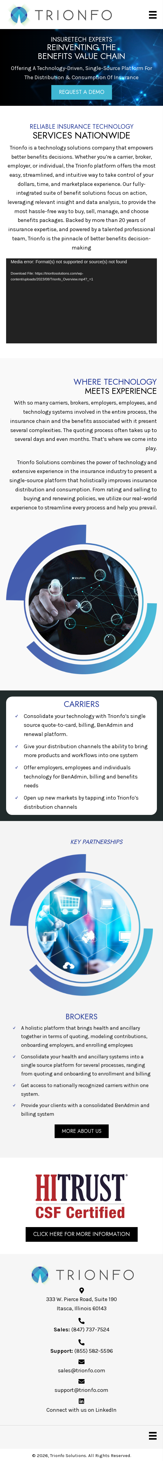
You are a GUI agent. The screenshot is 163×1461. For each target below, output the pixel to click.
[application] (81, 300)
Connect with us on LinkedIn (81, 1410)
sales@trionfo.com (81, 1370)
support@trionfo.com (81, 1390)
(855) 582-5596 (93, 1351)
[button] (81, 92)
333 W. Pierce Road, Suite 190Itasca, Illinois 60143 (81, 1304)
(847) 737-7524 (90, 1329)
